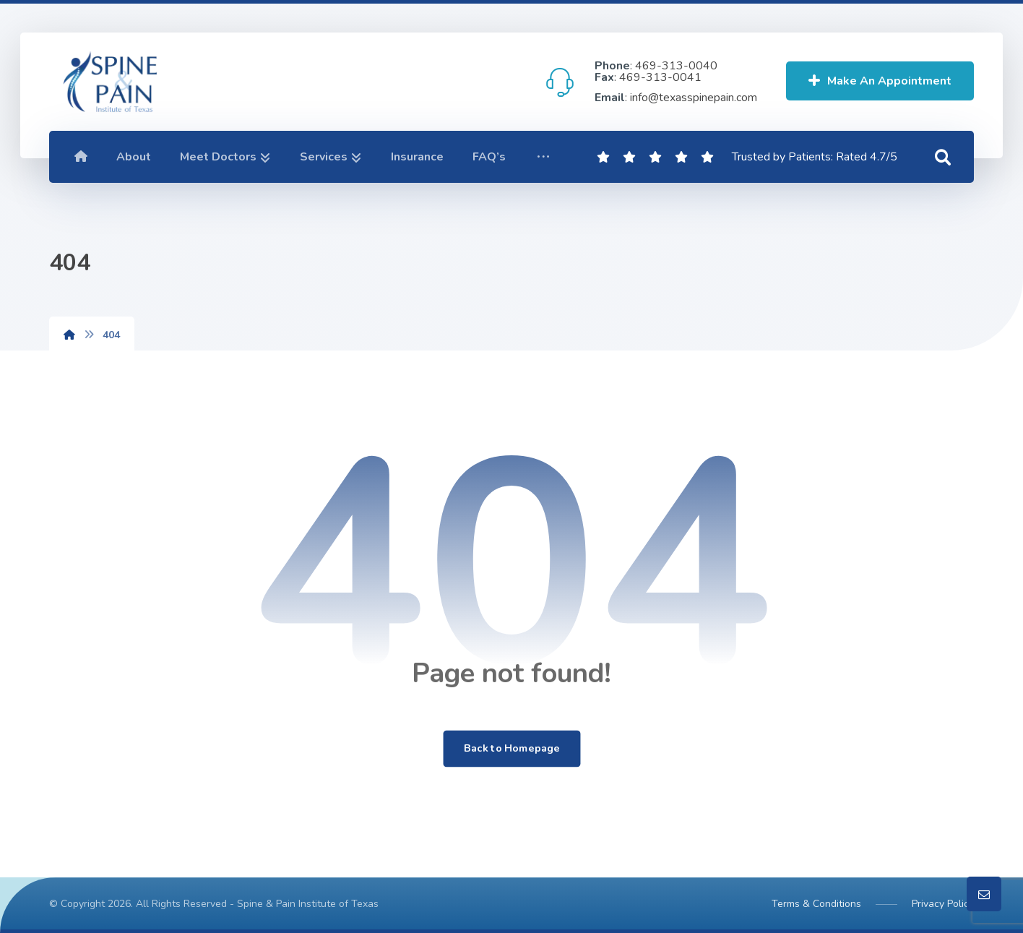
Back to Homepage (511, 748)
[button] (543, 157)
